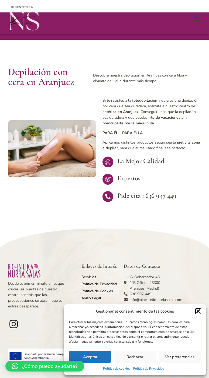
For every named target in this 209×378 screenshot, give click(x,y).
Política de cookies (116, 368)
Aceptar (90, 357)
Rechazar (134, 357)
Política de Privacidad (148, 368)
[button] (198, 311)
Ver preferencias (179, 357)
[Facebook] (13, 324)
